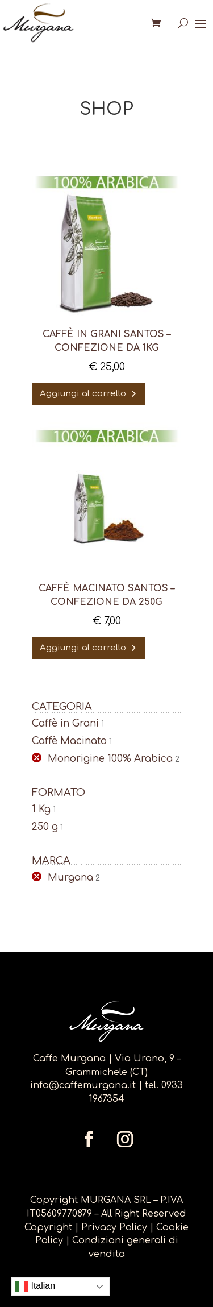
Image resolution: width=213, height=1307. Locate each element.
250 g (45, 826)
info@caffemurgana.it (83, 1085)
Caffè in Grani (65, 723)
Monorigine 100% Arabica (110, 758)
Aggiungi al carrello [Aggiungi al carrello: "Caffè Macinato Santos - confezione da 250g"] (83, 648)
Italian (35, 1286)
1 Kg (41, 809)
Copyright (48, 1227)
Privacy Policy (115, 1227)
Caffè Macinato (69, 741)
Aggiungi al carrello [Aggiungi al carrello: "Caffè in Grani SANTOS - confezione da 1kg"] (83, 394)
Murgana (70, 877)
